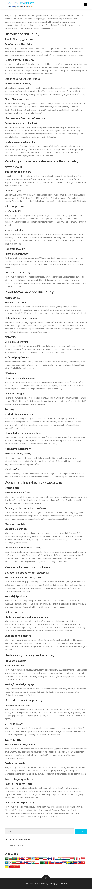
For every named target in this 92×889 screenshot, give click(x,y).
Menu (85, 4)
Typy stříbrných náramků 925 (16, 845)
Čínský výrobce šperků (58, 883)
